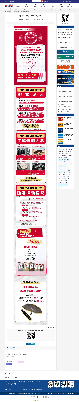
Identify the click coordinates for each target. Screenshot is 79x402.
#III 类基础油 (66, 157)
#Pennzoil (65, 180)
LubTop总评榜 (24, 9)
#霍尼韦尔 (68, 174)
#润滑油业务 (61, 186)
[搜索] (42, 1)
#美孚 (60, 153)
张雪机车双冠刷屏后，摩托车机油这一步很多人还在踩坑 (65, 44)
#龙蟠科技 (60, 168)
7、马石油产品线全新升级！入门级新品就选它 (65, 104)
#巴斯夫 (65, 168)
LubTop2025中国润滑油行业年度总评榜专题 (68, 129)
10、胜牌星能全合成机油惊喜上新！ (64, 111)
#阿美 (66, 151)
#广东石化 (60, 176)
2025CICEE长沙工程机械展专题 (68, 140)
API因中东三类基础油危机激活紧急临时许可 (65, 37)
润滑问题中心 (70, 1)
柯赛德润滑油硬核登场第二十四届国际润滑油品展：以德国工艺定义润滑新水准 (65, 47)
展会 (69, 9)
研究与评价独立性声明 (25, 381)
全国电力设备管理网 (52, 376)
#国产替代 (70, 161)
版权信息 (12, 384)
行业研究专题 (64, 1)
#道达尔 (60, 178)
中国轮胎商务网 (36, 376)
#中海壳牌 (64, 178)
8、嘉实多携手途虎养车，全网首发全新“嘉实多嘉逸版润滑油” (65, 106)
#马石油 (70, 172)
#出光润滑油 (12, 347)
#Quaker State (61, 182)
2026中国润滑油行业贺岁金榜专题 (68, 118)
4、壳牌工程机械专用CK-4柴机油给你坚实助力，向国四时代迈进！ (65, 96)
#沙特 (70, 153)
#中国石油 (68, 170)
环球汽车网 (60, 376)
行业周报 (42, 9)
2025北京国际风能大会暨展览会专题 (68, 124)
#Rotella (66, 182)
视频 (51, 9)
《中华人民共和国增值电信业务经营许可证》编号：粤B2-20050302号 (29, 393)
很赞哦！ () (31, 343)
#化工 (65, 176)
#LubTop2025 (61, 151)
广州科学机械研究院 (44, 376)
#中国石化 (60, 157)
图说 (60, 9)
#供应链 (60, 161)
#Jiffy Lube (60, 180)
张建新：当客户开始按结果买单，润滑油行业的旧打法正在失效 (65, 39)
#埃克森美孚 (65, 149)
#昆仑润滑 (70, 155)
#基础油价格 (65, 161)
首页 (6, 11)
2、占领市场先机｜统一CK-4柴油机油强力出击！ (65, 91)
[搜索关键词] (36, 1)
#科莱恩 (60, 170)
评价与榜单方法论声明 (16, 381)
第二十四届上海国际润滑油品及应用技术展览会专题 (68, 135)
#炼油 (60, 174)
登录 (47, 1)
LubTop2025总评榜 (8, 376)
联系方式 (16, 383)
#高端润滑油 (61, 159)
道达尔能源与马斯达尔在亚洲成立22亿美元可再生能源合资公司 (65, 32)
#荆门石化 (60, 172)
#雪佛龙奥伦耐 (64, 155)
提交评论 (8, 364)
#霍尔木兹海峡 (66, 159)
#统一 (69, 168)
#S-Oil (60, 155)
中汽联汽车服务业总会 (67, 376)
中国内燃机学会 (14, 377)
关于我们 (11, 383)
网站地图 (17, 384)
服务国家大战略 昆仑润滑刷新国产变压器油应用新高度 (65, 34)
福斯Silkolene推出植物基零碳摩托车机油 (65, 29)
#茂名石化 (70, 149)
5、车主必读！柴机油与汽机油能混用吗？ (65, 99)
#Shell (69, 178)
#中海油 (63, 174)
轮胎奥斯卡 (21, 376)
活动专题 (33, 9)
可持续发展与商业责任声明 (35, 381)
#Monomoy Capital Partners (63, 184)
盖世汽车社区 (7, 377)
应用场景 (10, 11)
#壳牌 (63, 153)
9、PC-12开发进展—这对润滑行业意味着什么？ (65, 109)
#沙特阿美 (65, 172)
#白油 (66, 153)
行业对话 (15, 9)
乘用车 (15, 11)
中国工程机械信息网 (28, 376)
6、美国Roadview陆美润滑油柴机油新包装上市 (65, 101)
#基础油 (60, 149)
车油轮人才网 (15, 376)
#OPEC (68, 176)
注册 (45, 1)
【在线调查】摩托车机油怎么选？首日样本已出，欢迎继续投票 (65, 42)
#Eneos (64, 170)
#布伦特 (69, 151)
